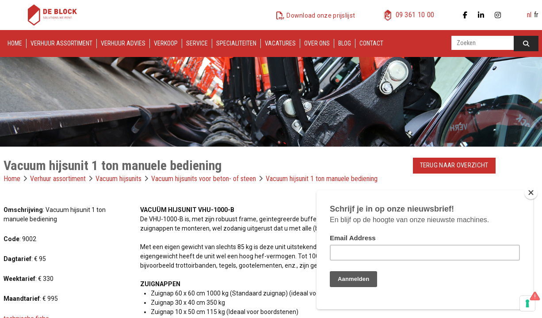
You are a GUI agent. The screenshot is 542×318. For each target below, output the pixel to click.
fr (536, 15)
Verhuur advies (123, 43)
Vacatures (280, 43)
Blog (344, 43)
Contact (371, 43)
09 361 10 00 (415, 15)
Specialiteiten (236, 43)
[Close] (531, 192)
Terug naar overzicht (454, 165)
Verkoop (166, 43)
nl (529, 15)
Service (197, 43)
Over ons (317, 43)
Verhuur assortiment (61, 43)
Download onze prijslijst (320, 15)
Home (15, 43)
